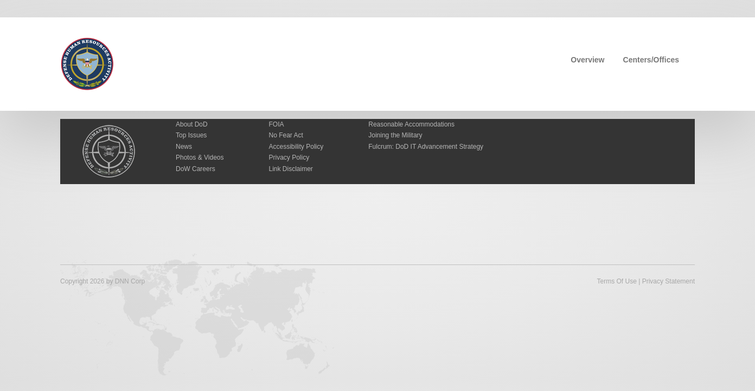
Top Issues (191, 135)
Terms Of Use (616, 281)
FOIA (276, 124)
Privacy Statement (668, 281)
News (184, 146)
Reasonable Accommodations (411, 124)
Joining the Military (395, 135)
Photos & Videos (200, 157)
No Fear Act (286, 135)
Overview (587, 59)
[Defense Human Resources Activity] (87, 63)
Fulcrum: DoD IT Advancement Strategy (425, 146)
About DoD (192, 124)
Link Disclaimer (291, 169)
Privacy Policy (289, 157)
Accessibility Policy (296, 146)
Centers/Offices (651, 59)
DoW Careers (195, 169)
